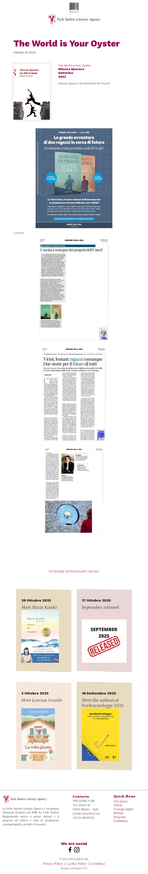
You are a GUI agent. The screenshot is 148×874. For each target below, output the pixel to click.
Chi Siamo (121, 801)
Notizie (119, 813)
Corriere (19, 232)
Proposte (120, 817)
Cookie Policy (76, 864)
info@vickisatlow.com (86, 813)
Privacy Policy (53, 864)
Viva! (84, 868)
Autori (118, 805)
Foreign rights (124, 809)
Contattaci (121, 821)
